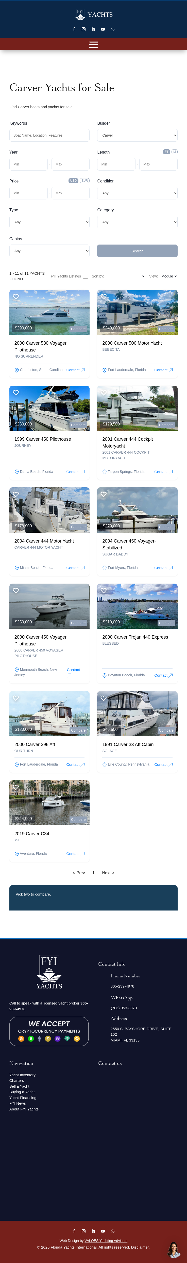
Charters (16, 1080)
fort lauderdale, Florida (124, 370)
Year (13, 152)
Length (103, 152)
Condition (105, 181)
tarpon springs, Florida (123, 472)
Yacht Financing (22, 1097)
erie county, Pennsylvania (125, 764)
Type (13, 210)
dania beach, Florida (33, 472)
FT (166, 152)
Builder (103, 123)
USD (73, 180)
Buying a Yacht (22, 1092)
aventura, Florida (30, 853)
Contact (75, 370)
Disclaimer (140, 1247)
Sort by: (98, 276)
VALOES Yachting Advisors (105, 1241)
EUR (84, 180)
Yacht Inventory (22, 1075)
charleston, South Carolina (38, 370)
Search (137, 251)
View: (153, 276)
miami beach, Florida (33, 568)
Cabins (15, 239)
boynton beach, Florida (123, 675)
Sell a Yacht (19, 1086)
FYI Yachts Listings (69, 276)
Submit (103, 239)
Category (105, 210)
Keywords (18, 123)
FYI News (17, 1103)
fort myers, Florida (120, 568)
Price (14, 181)
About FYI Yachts (24, 1109)
